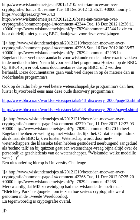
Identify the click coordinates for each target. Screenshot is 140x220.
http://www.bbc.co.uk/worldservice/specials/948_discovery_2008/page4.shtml (70, 109)
